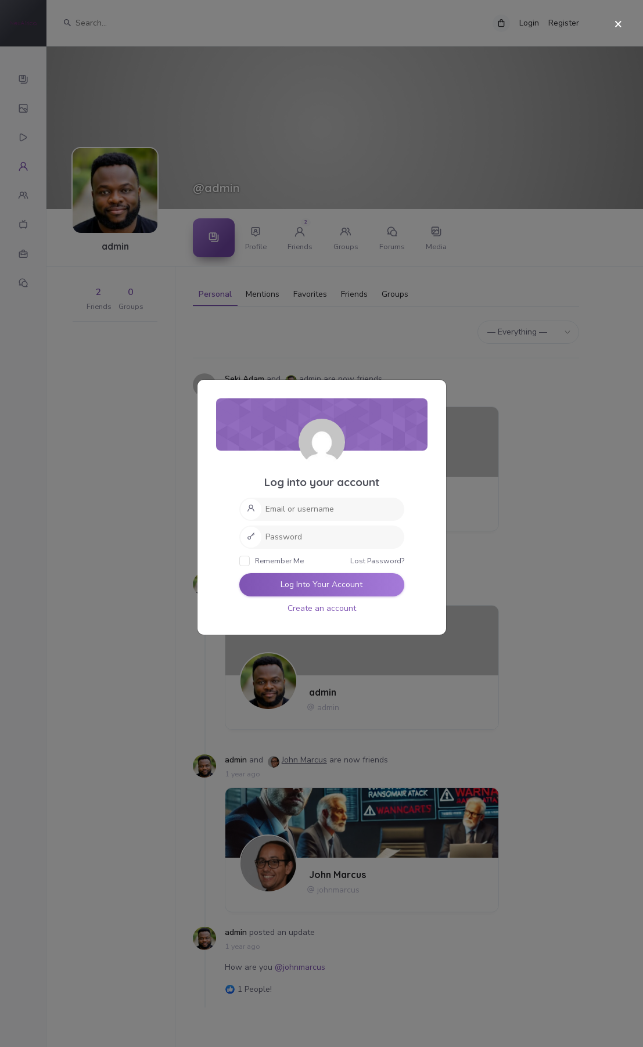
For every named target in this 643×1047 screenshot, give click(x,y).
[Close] (618, 24)
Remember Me (271, 561)
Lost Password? (377, 561)
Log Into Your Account (321, 584)
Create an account (322, 608)
